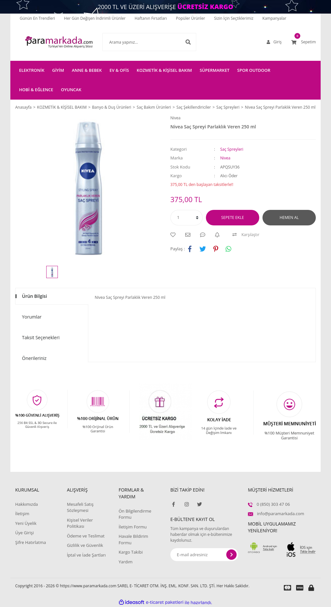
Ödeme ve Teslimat (85, 536)
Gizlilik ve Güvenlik (85, 545)
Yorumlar (32, 317)
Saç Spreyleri (231, 149)
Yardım (126, 562)
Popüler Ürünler (190, 18)
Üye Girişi (24, 533)
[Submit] (231, 554)
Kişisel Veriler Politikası (80, 523)
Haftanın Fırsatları (151, 18)
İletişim (22, 513)
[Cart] (303, 42)
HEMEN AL (289, 217)
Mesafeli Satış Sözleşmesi (80, 507)
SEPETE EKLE (232, 217)
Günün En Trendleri (37, 18)
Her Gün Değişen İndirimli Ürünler (94, 18)
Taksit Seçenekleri (40, 337)
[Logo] (49, 42)
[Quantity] (186, 217)
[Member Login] (274, 42)
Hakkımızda (26, 504)
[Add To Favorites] (174, 234)
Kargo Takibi (131, 552)
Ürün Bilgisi (34, 296)
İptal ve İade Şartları (86, 555)
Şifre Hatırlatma (30, 542)
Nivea (175, 118)
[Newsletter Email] (204, 554)
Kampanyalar (274, 18)
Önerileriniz (34, 358)
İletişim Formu (133, 527)
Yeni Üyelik (26, 523)
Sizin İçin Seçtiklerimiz (233, 18)
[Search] (140, 42)
